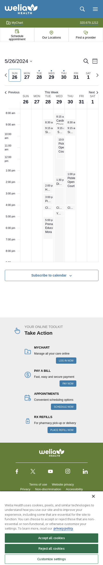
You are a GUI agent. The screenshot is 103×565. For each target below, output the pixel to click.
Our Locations (51, 37)
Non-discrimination (48, 489)
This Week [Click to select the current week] (51, 92)
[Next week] (97, 75)
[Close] (93, 496)
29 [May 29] (59, 101)
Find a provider (86, 37)
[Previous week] (6, 75)
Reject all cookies (51, 548)
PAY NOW (67, 383)
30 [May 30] (70, 101)
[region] (51, 528)
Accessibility (74, 489)
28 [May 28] (48, 101)
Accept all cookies (51, 538)
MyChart (14, 22)
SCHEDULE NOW (63, 407)
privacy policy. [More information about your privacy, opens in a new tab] (63, 528)
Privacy (25, 489)
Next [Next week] (93, 92)
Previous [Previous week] (12, 92)
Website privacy (63, 484)
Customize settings (51, 559)
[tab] (15, 75)
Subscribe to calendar (48, 275)
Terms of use (38, 484)
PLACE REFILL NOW (61, 430)
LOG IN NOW (66, 360)
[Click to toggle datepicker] (18, 61)
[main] (51, 175)
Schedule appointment (17, 37)
